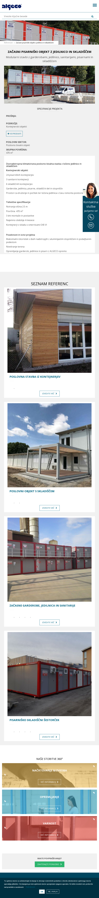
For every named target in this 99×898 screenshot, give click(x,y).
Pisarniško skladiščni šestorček (34, 720)
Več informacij (48, 782)
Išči (88, 16)
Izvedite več (48, 393)
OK (42, 891)
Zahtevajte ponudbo (48, 864)
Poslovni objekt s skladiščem (32, 491)
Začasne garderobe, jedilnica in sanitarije (42, 605)
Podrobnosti (30, 887)
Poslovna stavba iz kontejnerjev (35, 376)
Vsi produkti (14, 133)
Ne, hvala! (53, 892)
